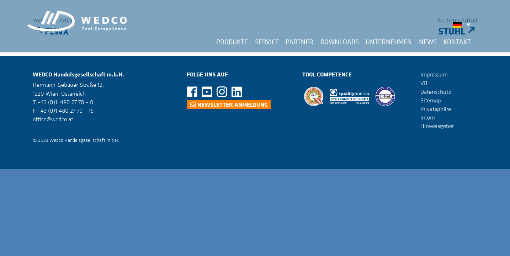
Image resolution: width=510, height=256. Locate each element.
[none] (463, 24)
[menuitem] (463, 24)
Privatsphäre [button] (435, 108)
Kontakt (457, 41)
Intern (427, 117)
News (428, 41)
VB (423, 82)
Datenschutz (435, 91)
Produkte (232, 41)
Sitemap (430, 100)
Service (267, 41)
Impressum (434, 74)
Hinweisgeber (437, 125)
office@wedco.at (53, 119)
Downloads (339, 41)
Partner (299, 41)
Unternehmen (389, 41)
